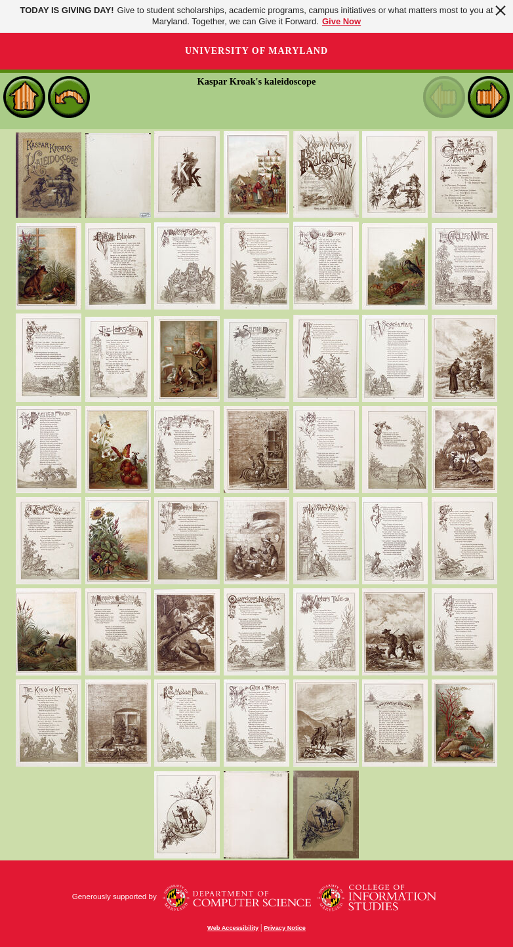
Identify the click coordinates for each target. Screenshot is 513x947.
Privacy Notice (285, 928)
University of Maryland (256, 51)
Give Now (341, 21)
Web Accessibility (232, 928)
